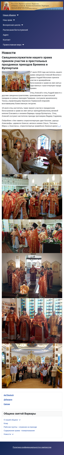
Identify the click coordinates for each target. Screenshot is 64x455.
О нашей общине (11, 420)
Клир (6, 423)
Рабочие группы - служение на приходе (20, 427)
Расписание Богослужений (15, 30)
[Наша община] (17, 15)
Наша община (9, 15)
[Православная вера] (22, 44)
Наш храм (7, 20)
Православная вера (12, 45)
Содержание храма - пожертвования (19, 431)
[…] (59, 126)
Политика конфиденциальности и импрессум (32, 447)
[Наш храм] (13, 20)
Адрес (6, 35)
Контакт (6, 40)
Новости (7, 434)
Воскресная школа (11, 25)
